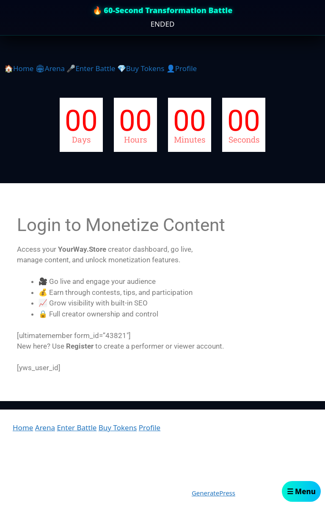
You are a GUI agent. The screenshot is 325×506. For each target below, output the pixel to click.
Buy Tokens (118, 427)
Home (23, 427)
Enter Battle (76, 427)
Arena (45, 427)
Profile (149, 427)
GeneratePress (213, 493)
